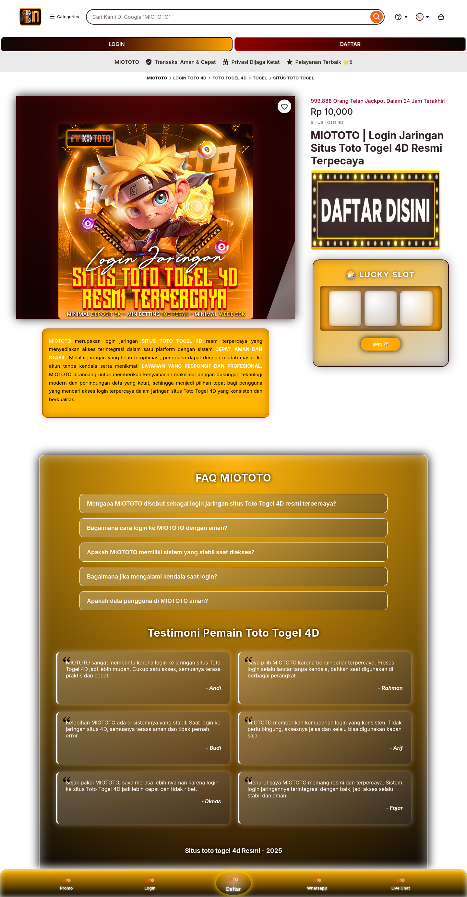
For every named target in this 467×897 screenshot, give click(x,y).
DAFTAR (350, 44)
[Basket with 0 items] (441, 17)
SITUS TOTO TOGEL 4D (172, 341)
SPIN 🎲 (380, 344)
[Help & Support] (401, 17)
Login (150, 883)
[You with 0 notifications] (422, 17)
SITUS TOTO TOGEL (293, 77)
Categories (64, 16)
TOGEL (260, 77)
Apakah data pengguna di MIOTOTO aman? (147, 600)
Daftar (233, 883)
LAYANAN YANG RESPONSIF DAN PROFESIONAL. (201, 366)
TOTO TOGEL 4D (229, 77)
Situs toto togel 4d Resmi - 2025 (233, 850)
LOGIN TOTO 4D (189, 77)
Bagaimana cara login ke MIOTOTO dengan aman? (157, 527)
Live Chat (400, 883)
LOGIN (117, 44)
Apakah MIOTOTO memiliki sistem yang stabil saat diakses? (170, 551)
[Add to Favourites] (284, 106)
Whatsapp (317, 883)
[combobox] (227, 17)
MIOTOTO (157, 77)
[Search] (377, 17)
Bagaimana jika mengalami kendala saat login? (152, 576)
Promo (66, 883)
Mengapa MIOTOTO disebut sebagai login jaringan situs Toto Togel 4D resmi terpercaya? (211, 503)
